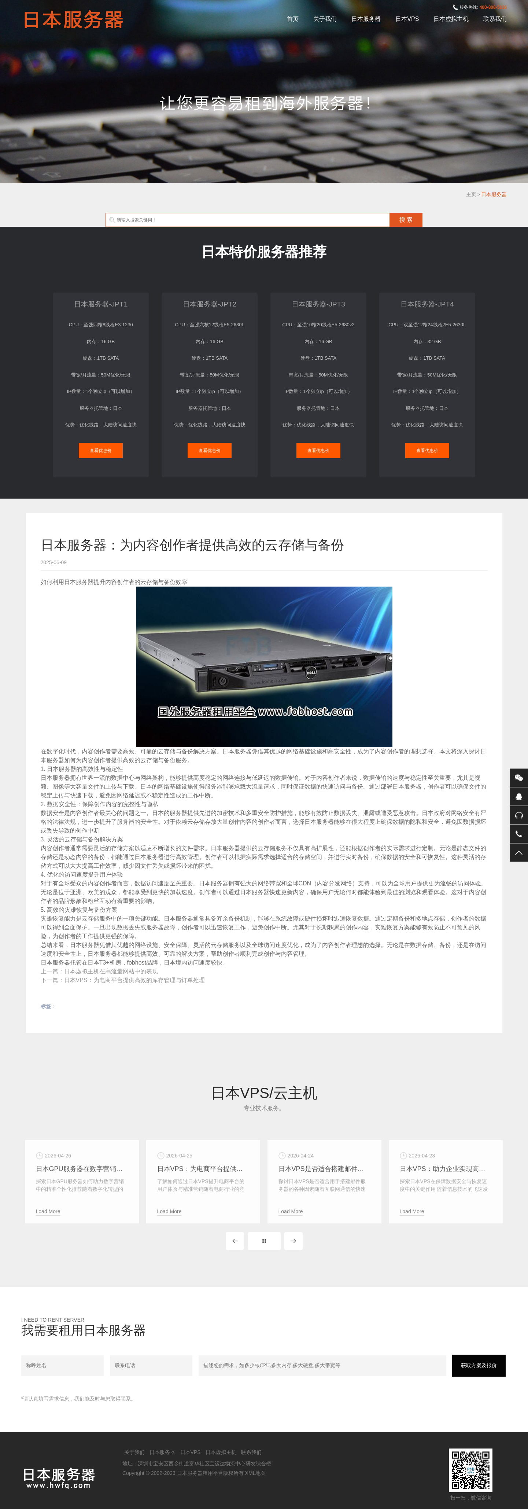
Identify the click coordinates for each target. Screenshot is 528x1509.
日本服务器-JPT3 (318, 304)
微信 (519, 777)
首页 (293, 19)
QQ (519, 796)
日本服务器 (366, 19)
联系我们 (495, 19)
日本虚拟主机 (451, 19)
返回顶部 (519, 852)
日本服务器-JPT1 (101, 304)
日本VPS (407, 19)
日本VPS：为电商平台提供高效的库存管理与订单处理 (134, 980)
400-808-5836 (493, 7)
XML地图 (255, 1473)
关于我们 (325, 19)
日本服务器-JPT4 (427, 304)
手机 (519, 834)
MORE (264, 1241)
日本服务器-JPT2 (209, 304)
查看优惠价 (101, 450)
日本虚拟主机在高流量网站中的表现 (111, 971)
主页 (471, 194)
